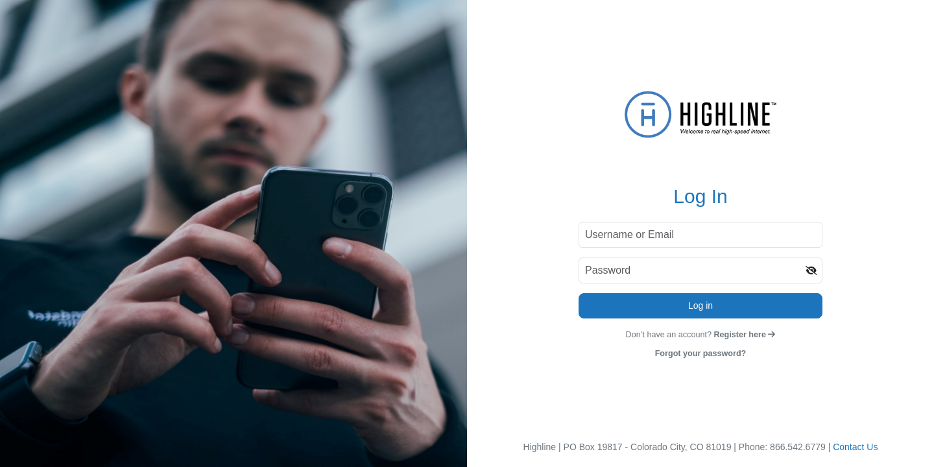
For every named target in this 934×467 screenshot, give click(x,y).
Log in (700, 305)
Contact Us (855, 447)
